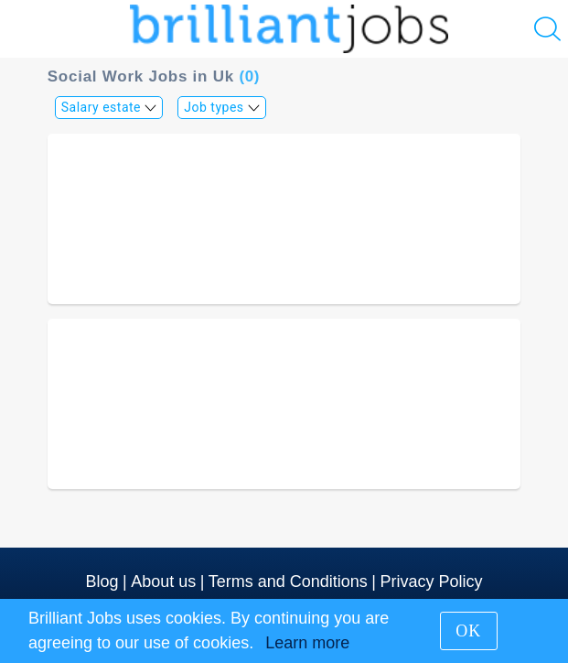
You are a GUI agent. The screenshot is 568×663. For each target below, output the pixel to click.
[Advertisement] (284, 218)
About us (163, 581)
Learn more (307, 643)
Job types (222, 107)
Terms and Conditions (288, 581)
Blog (102, 581)
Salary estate (109, 107)
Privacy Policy (431, 581)
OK (468, 631)
